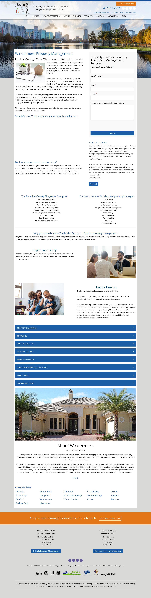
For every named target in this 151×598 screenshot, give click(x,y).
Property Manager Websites (77, 566)
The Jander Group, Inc (46, 530)
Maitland (68, 491)
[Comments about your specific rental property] (112, 112)
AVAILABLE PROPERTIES (51, 16)
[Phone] (112, 98)
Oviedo (114, 491)
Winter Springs (94, 495)
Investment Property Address (101, 67)
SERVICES (36, 16)
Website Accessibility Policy (107, 586)
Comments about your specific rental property (107, 103)
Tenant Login (130, 12)
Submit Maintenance (102, 12)
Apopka (115, 495)
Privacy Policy (119, 566)
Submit (112, 133)
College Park (22, 503)
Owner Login (118, 12)
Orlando (20, 491)
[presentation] (105, 126)
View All (93, 184)
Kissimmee (45, 503)
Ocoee (90, 499)
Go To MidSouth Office (126, 4)
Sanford (20, 499)
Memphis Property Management (107, 551)
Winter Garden (71, 499)
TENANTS (77, 16)
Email (92, 85)
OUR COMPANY (113, 16)
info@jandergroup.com (89, 586)
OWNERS (67, 16)
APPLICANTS (88, 16)
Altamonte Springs (73, 495)
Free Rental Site (101, 566)
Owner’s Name (96, 76)
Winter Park (46, 491)
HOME (27, 16)
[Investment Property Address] (112, 71)
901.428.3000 (108, 542)
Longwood (45, 495)
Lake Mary (21, 495)
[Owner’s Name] (112, 80)
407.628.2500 (111, 8)
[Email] (112, 89)
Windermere (46, 499)
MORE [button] (75, 477)
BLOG (124, 16)
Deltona (115, 499)
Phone (93, 94)
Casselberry (93, 491)
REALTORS (100, 16)
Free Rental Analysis (110, 518)
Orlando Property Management (46, 551)
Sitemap (111, 566)
